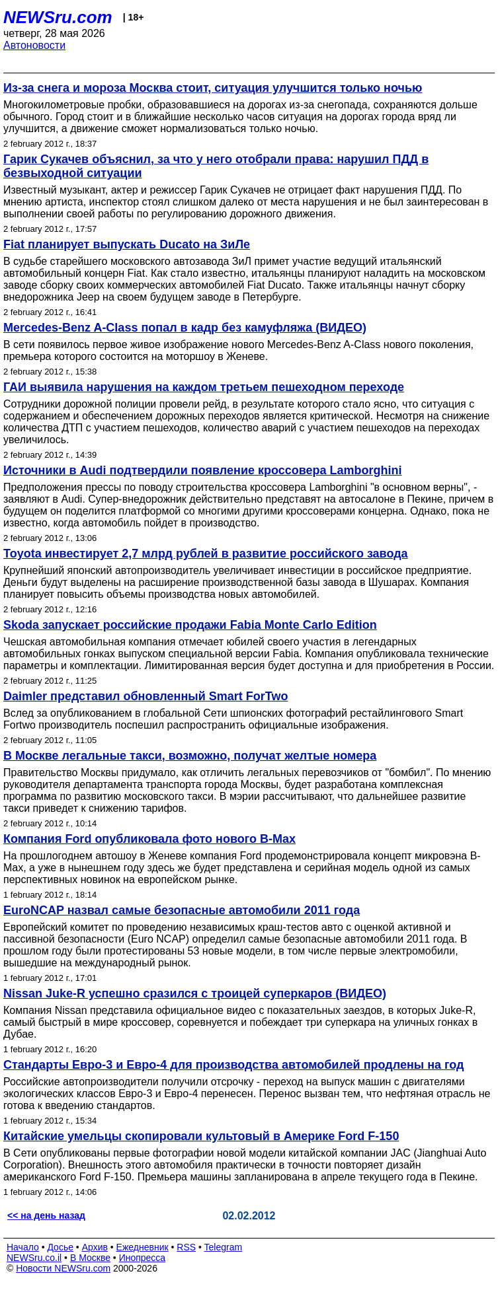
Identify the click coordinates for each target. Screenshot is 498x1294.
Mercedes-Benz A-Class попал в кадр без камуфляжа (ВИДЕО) (184, 327)
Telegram (223, 1247)
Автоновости (34, 45)
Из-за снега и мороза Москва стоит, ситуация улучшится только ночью (212, 87)
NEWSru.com (57, 17)
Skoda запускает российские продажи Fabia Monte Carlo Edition (190, 624)
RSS (186, 1247)
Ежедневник (142, 1247)
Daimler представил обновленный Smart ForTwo (145, 696)
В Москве (90, 1257)
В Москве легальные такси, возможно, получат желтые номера (189, 755)
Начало (23, 1247)
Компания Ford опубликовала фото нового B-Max (149, 838)
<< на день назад (46, 1215)
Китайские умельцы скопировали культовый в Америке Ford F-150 (201, 1136)
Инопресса (142, 1257)
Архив (95, 1247)
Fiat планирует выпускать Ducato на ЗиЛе (126, 244)
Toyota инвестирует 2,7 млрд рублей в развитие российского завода (205, 553)
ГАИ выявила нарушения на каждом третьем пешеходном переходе (203, 387)
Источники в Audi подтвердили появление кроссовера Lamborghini (202, 470)
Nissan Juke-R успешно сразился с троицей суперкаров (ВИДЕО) (194, 993)
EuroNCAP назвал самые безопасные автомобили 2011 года (181, 910)
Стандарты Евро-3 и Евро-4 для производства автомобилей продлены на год (233, 1064)
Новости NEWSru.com (63, 1268)
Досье (60, 1247)
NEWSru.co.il (34, 1257)
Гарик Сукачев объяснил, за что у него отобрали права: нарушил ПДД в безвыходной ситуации (216, 166)
